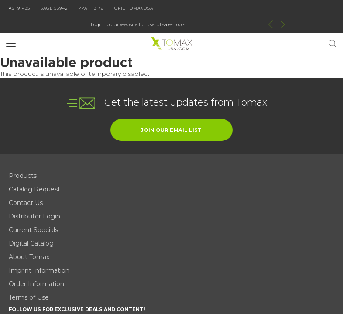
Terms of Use (115, 212)
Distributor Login (34, 199)
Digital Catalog (117, 158)
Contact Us (26, 185)
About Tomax (115, 172)
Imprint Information (125, 185)
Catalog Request (34, 172)
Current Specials (33, 212)
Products (23, 158)
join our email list (171, 112)
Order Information (122, 199)
